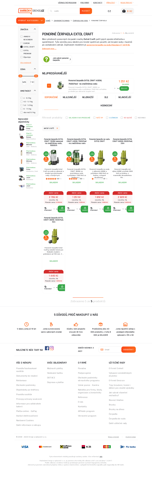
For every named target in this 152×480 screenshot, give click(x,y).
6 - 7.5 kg (27, 109)
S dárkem (113, 117)
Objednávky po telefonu (27, 402)
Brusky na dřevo (116, 421)
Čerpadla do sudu (117, 431)
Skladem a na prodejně (79, 117)
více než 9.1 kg (29, 112)
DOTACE (51, 390)
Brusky (112, 417)
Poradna (82, 380)
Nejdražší (88, 96)
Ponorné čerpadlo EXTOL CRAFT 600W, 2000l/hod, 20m (122, 143)
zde (101, 469)
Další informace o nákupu (28, 437)
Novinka (142, 117)
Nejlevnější (69, 96)
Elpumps (27, 57)
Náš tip (99, 117)
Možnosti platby (55, 380)
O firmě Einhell (116, 380)
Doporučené (51, 96)
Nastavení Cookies (25, 432)
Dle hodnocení (106, 101)
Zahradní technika (62, 21)
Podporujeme (84, 385)
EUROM (26, 43)
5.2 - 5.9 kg (28, 105)
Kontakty (97, 3)
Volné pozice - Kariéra (88, 397)
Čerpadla (113, 426)
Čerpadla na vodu (80, 21)
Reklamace (21, 392)
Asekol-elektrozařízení (27, 428)
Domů (48, 21)
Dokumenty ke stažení (27, 388)
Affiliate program (86, 423)
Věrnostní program (67, 3)
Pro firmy (84, 3)
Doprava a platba (55, 394)
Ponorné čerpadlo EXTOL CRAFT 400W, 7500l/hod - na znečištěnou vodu (76, 144)
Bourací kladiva (116, 412)
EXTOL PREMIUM (27, 52)
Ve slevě (128, 117)
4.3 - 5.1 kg (28, 102)
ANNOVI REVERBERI (28, 38)
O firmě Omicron (117, 392)
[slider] (19, 75)
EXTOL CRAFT (29, 47)
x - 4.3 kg (27, 98)
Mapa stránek (113, 449)
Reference (83, 409)
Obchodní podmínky (25, 397)
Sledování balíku (55, 385)
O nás (80, 414)
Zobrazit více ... (50, 48)
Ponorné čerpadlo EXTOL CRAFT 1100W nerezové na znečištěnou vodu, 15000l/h (53, 144)
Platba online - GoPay (26, 423)
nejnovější (124, 96)
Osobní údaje (130, 449)
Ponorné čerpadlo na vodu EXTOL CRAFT (100, 142)
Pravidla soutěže (24, 406)
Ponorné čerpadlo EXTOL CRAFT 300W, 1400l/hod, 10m (54, 228)
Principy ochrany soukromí (29, 411)
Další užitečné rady (118, 435)
